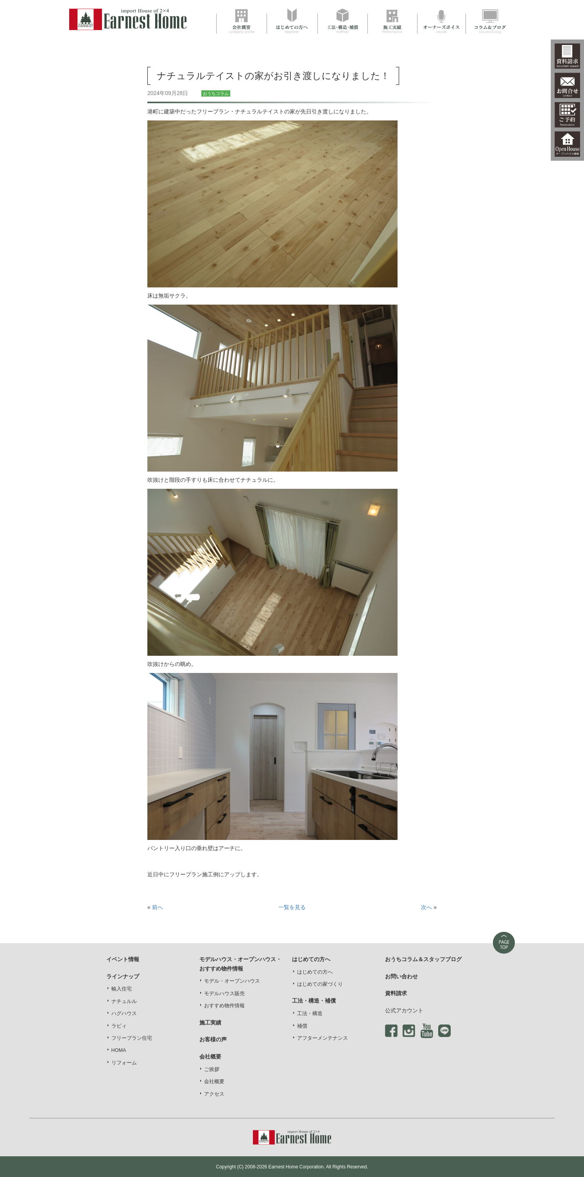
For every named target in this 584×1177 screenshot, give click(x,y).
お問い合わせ (401, 976)
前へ (157, 907)
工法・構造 (309, 1013)
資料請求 (396, 993)
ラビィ (119, 1026)
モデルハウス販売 (224, 993)
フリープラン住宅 (131, 1038)
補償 (302, 1026)
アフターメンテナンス (322, 1038)
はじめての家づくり (320, 984)
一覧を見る (292, 907)
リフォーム (124, 1063)
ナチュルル (124, 1001)
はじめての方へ (315, 972)
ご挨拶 (211, 1069)
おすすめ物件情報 (224, 1005)
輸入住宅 (121, 989)
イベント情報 (122, 959)
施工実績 (210, 1022)
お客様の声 (213, 1039)
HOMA (118, 1050)
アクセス (214, 1094)
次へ (426, 907)
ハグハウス (124, 1013)
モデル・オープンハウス (232, 981)
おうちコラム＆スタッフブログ (423, 959)
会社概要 (214, 1081)
